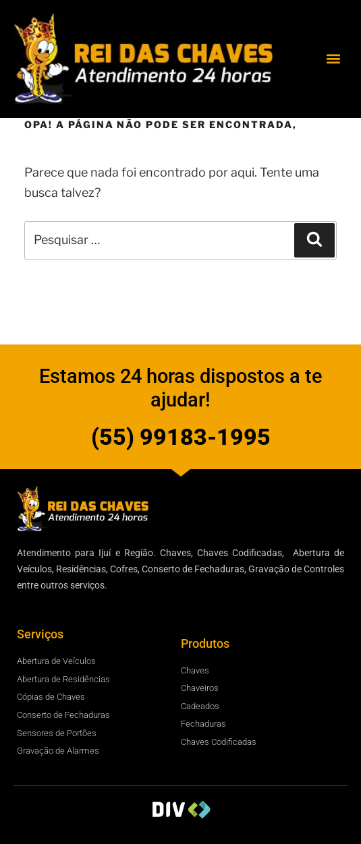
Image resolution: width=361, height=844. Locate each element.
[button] (333, 59)
